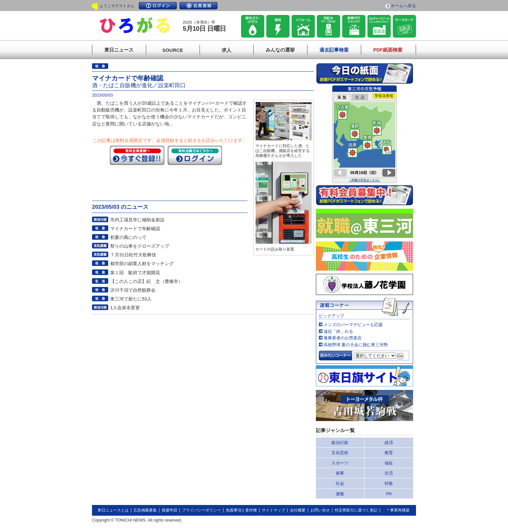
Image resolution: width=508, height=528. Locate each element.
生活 (389, 473)
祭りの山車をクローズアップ (139, 246)
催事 (340, 473)
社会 (340, 483)
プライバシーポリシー (201, 510)
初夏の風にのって (128, 237)
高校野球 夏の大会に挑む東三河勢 (356, 344)
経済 (389, 442)
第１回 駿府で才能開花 (135, 272)
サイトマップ (273, 510)
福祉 (389, 463)
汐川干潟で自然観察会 (133, 290)
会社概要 (298, 510)
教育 (389, 452)
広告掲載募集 (145, 510)
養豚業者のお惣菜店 (343, 337)
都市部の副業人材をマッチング (142, 263)
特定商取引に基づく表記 (356, 510)
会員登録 (198, 5)
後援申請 (169, 510)
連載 (340, 493)
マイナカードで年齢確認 (135, 228)
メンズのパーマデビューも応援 (353, 324)
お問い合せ (320, 510)
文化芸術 (339, 452)
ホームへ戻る (403, 5)
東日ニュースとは (113, 510)
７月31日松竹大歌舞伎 (133, 254)
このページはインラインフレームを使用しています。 (364, 134)
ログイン (158, 5)
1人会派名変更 (125, 307)
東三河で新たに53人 (131, 298)
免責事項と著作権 (241, 510)
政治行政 (339, 442)
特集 (389, 483)
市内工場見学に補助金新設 (137, 219)
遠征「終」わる (338, 331)
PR (389, 493)
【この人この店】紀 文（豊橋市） (146, 281)
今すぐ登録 (137, 155)
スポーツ (339, 463)
